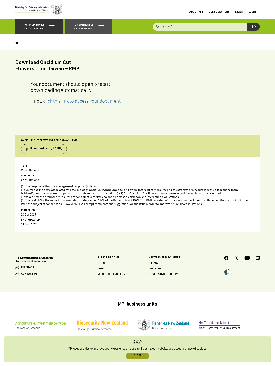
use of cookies (197, 349)
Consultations (219, 12)
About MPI (196, 12)
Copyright (155, 269)
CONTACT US (29, 274)
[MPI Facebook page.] (226, 258)
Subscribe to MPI (108, 257)
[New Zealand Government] (34, 260)
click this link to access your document (82, 101)
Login (252, 12)
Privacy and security (163, 274)
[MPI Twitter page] (236, 258)
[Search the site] (206, 27)
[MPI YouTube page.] (247, 258)
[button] (39, 26)
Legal (101, 269)
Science (102, 263)
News (239, 12)
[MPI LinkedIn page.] (258, 258)
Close (137, 356)
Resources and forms (112, 274)
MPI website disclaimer (164, 257)
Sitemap (153, 263)
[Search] (253, 27)
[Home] (17, 42)
